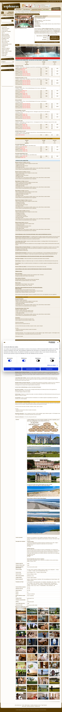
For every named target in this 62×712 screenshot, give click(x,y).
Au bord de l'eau (5, 45)
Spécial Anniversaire (6, 35)
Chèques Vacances (5, 49)
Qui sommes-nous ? (18, 705)
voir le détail (45, 60)
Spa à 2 (3, 32)
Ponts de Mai (4, 27)
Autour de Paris (5, 42)
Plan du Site (24, 706)
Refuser (12, 368)
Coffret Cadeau (27, 705)
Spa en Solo (4, 39)
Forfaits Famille (5, 52)
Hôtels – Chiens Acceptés (7, 51)
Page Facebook (44, 705)
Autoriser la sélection (31, 368)
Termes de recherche (30, 706)
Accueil (48, 1)
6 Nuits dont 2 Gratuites (6, 31)
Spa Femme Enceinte (6, 37)
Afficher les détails (51, 365)
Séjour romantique (5, 34)
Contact (60, 1)
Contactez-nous (37, 706)
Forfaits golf (4, 55)
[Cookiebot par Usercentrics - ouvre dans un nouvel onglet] (49, 342)
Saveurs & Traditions (6, 48)
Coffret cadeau (4, 53)
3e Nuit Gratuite (5, 30)
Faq (57, 1)
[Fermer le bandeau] (57, 342)
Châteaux (3, 46)
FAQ (23, 705)
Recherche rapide (9, 17)
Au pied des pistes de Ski (6, 44)
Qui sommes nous (53, 1)
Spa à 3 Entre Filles (5, 41)
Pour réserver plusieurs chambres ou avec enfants (47, 42)
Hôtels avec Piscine (5, 28)
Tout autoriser (49, 368)
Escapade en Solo (5, 38)
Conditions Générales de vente (35, 705)
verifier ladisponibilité (55, 37)
